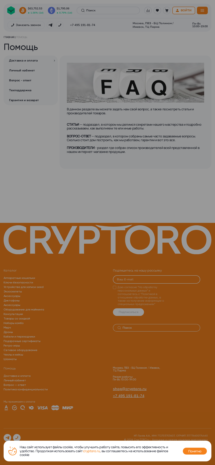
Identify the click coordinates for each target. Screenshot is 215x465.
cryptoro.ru (91, 451)
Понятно (194, 451)
